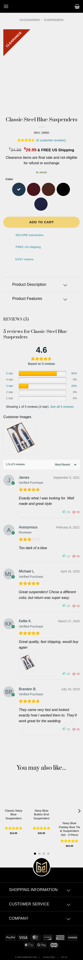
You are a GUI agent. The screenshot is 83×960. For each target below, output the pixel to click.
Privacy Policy (49, 957)
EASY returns (24, 259)
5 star (9, 373)
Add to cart (41, 222)
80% (74, 373)
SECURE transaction (29, 235)
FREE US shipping (28, 247)
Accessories (29, 20)
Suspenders (54, 20)
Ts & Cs (64, 957)
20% (74, 386)
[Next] (79, 811)
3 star (9, 386)
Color (9, 179)
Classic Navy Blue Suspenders (13, 814)
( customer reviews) (51, 140)
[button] (6, 6)
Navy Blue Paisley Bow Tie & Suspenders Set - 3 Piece (69, 829)
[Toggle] (65, 285)
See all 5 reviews (62, 406)
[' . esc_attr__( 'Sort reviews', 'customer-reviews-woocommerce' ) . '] (65, 464)
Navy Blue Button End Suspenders (41, 814)
